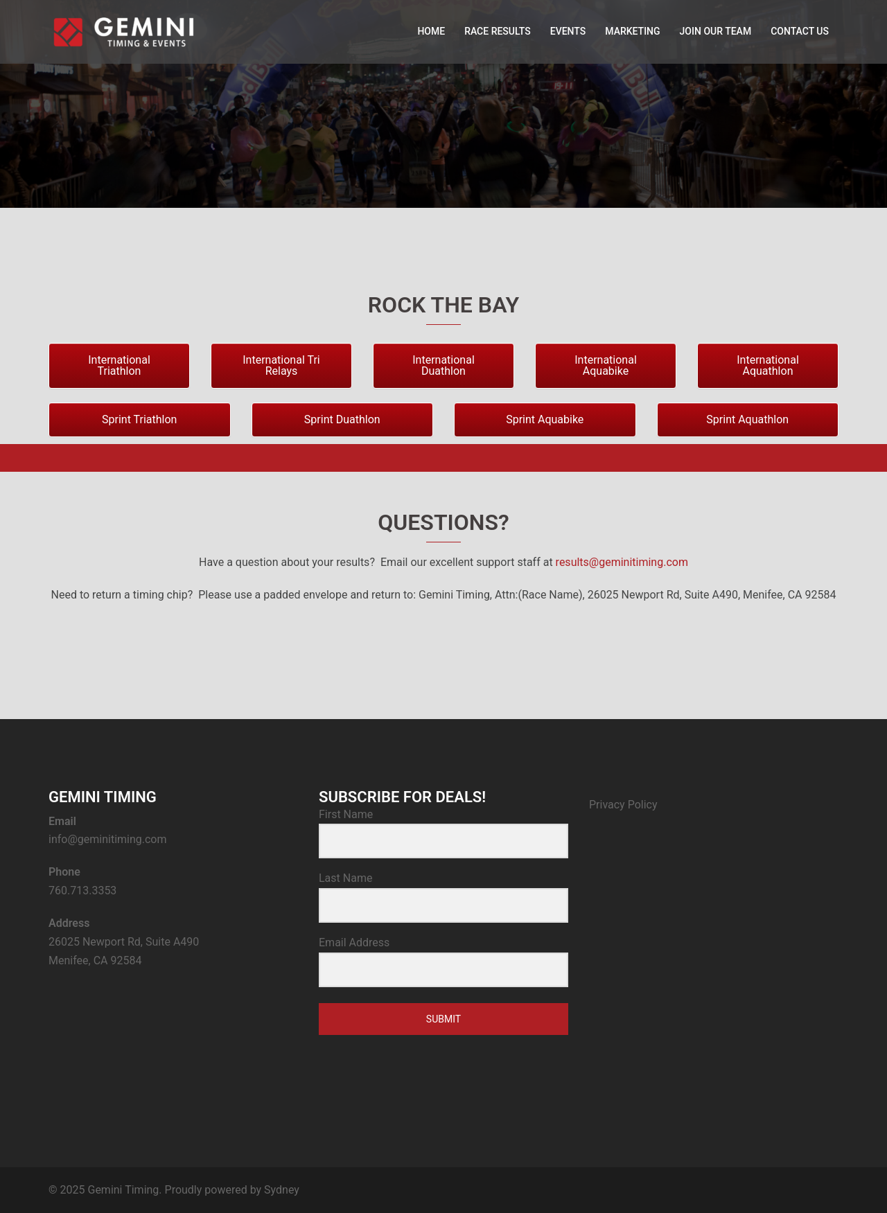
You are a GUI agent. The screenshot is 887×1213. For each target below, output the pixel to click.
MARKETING (632, 31)
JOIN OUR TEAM (716, 31)
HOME (431, 31)
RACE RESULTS (497, 31)
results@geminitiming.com (622, 562)
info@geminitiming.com (108, 839)
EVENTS (568, 31)
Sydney (281, 1189)
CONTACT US (800, 31)
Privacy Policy (623, 804)
